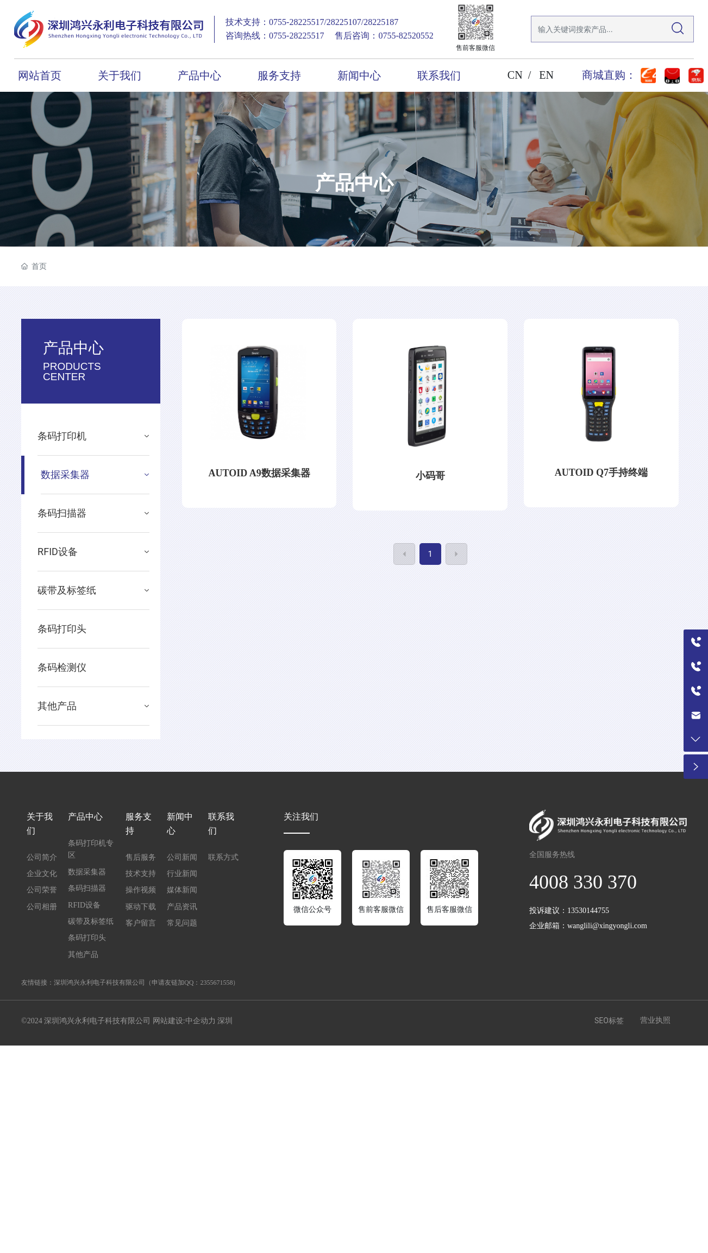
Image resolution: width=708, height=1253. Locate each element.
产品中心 (354, 183)
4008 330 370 (583, 882)
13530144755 (588, 910)
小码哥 (430, 475)
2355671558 (216, 982)
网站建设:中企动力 (184, 1021)
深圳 (225, 1021)
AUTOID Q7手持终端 (601, 472)
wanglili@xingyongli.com (607, 926)
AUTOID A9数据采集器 (259, 473)
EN (546, 75)
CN (515, 75)
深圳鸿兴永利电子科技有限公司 (99, 982)
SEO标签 (609, 1020)
